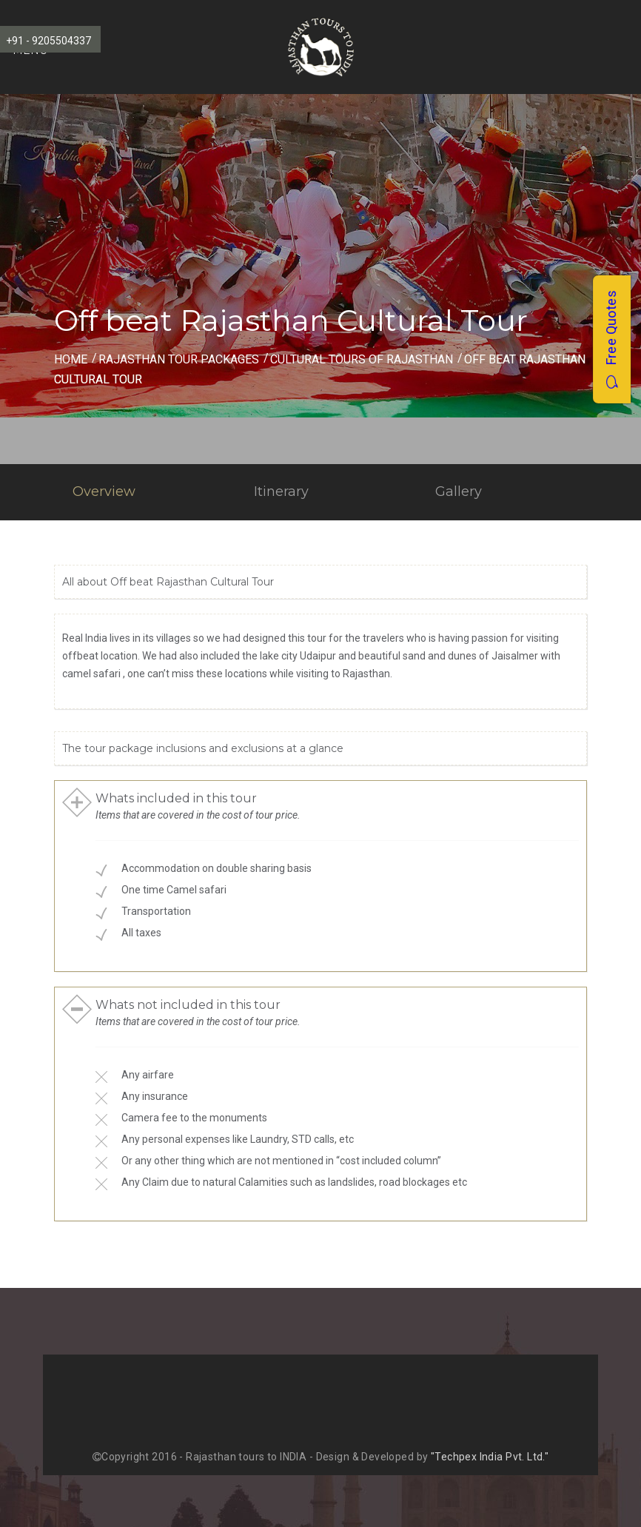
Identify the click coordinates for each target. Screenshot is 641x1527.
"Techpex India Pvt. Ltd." (490, 1457)
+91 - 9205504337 (48, 41)
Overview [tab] (104, 491)
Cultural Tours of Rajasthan (361, 359)
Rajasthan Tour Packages (178, 359)
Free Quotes (611, 339)
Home (70, 359)
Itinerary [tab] (281, 491)
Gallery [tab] (458, 491)
